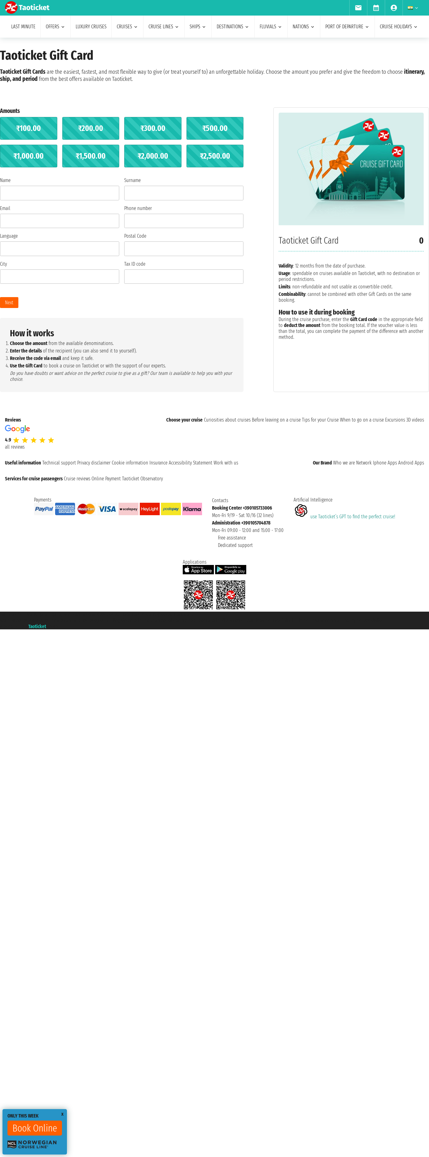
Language (9, 236)
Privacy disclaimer (94, 463)
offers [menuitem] (55, 27)
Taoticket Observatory (142, 479)
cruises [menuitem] (127, 27)
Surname (132, 180)
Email (5, 208)
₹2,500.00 (215, 156)
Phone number (138, 208)
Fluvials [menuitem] (271, 27)
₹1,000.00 (28, 156)
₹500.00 (215, 128)
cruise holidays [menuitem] (399, 27)
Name (5, 180)
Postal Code (135, 236)
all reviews (15, 447)
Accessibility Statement (190, 463)
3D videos (415, 420)
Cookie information (130, 463)
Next (9, 303)
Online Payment (106, 479)
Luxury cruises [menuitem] (91, 27)
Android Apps (411, 463)
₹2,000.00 (153, 156)
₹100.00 (28, 128)
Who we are (344, 463)
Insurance (158, 463)
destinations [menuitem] (233, 27)
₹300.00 (152, 128)
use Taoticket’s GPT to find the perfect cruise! (344, 517)
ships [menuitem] (198, 27)
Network (364, 463)
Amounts (10, 110)
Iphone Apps (385, 463)
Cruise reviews (77, 479)
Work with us (226, 463)
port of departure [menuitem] (347, 27)
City (3, 264)
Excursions (395, 420)
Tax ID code (134, 264)
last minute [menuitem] (23, 27)
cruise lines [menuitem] (163, 27)
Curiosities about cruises (227, 420)
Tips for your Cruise (320, 420)
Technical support (59, 463)
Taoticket (37, 626)
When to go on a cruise (362, 420)
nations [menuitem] (304, 27)
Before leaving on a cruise (276, 420)
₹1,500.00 (91, 156)
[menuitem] (358, 8)
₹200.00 (90, 128)
